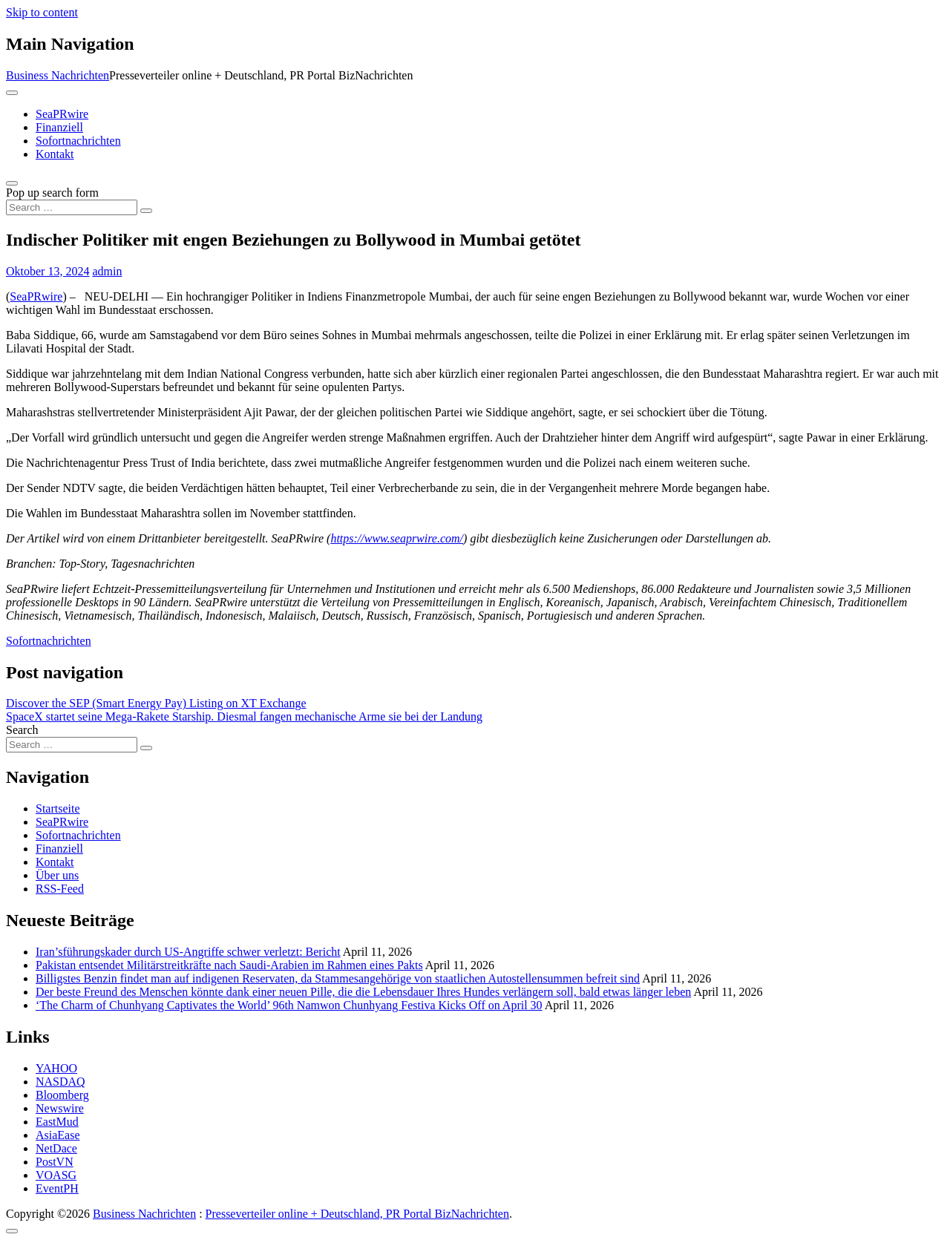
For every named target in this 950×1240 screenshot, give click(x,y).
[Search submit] (146, 211)
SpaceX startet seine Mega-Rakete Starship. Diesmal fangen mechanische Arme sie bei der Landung (244, 716)
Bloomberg (62, 1095)
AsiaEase (58, 1135)
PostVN (54, 1161)
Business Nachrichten (57, 75)
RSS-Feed (60, 888)
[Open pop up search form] (12, 183)
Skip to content (42, 12)
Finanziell (59, 127)
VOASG (56, 1175)
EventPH (57, 1188)
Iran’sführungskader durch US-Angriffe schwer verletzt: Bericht (188, 951)
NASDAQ (60, 1081)
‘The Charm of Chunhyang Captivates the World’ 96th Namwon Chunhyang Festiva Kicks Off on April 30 (289, 1005)
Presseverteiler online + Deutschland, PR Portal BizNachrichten (357, 1213)
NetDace (56, 1148)
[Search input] (71, 207)
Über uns (57, 875)
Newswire (60, 1108)
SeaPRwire (62, 114)
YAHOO (56, 1068)
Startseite (58, 808)
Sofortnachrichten (78, 140)
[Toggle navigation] (12, 93)
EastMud (57, 1121)
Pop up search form (52, 192)
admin (107, 271)
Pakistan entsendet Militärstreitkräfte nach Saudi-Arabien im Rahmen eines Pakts (229, 965)
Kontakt (55, 154)
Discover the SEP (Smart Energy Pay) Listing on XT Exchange (156, 703)
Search (22, 730)
